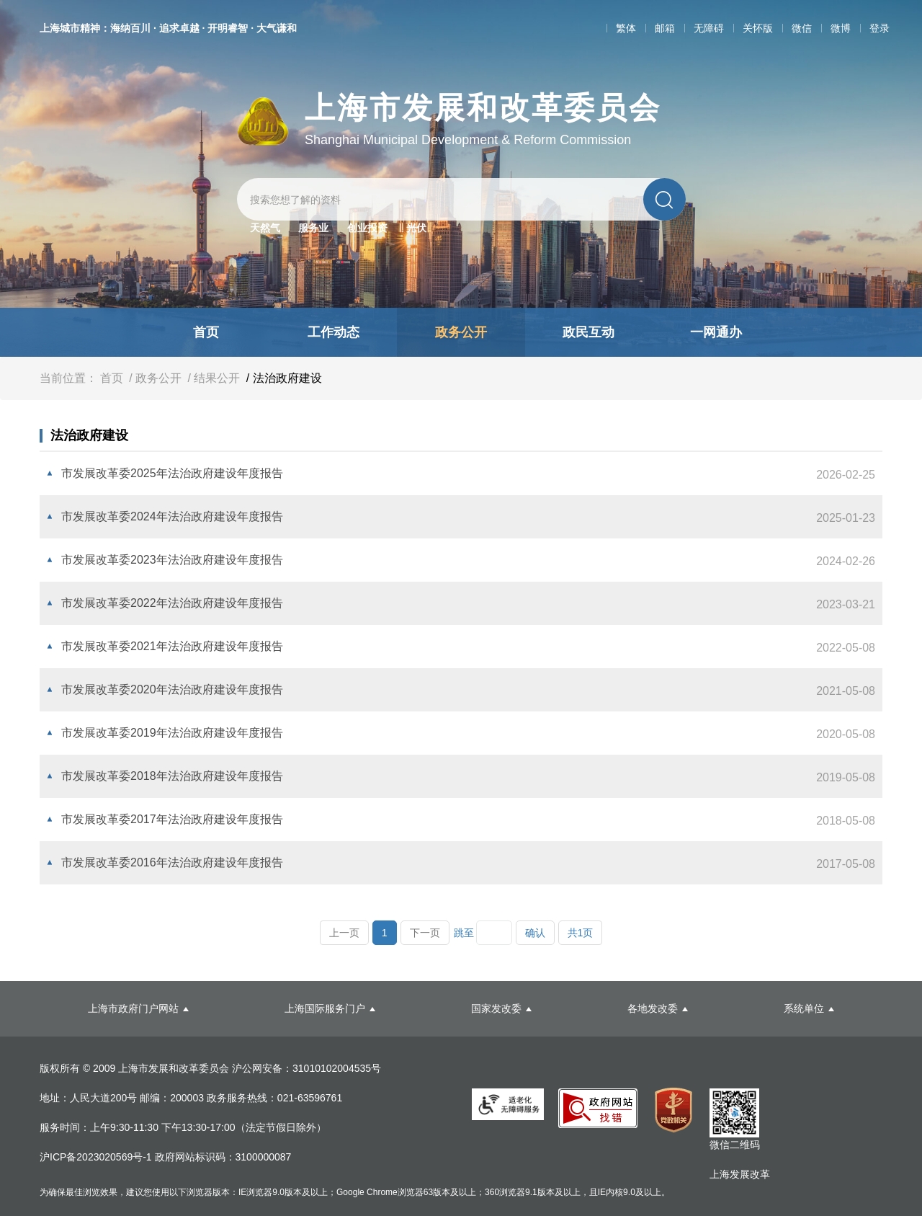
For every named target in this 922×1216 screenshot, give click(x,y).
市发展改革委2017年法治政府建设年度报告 (172, 819)
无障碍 (709, 28)
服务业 (313, 228)
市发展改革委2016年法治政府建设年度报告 (172, 862)
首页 (206, 332)
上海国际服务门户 (325, 1008)
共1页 (581, 932)
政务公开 (461, 332)
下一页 (425, 932)
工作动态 (333, 332)
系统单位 (804, 1008)
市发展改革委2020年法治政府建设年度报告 (172, 689)
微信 (802, 28)
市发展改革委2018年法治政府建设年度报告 (172, 776)
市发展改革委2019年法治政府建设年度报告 (172, 733)
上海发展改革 (740, 1174)
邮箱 (665, 28)
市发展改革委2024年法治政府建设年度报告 (172, 516)
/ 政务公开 (154, 378)
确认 (535, 932)
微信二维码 (735, 1144)
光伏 (416, 228)
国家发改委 (496, 1008)
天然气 (265, 228)
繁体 (626, 28)
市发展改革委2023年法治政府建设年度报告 (172, 560)
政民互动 (588, 332)
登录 (879, 28)
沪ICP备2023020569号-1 (97, 1157)
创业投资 (367, 228)
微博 (841, 28)
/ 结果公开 (212, 378)
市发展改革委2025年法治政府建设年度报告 (172, 473)
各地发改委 (652, 1008)
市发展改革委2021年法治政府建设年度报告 (172, 646)
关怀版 (758, 28)
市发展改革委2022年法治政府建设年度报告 (172, 603)
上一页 (344, 932)
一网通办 (716, 332)
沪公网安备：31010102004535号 (306, 1068)
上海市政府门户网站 (133, 1008)
